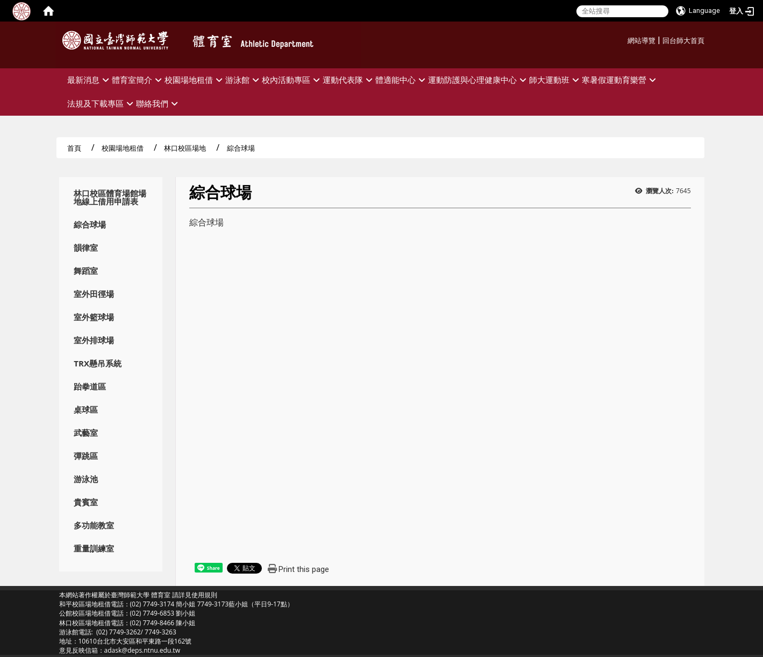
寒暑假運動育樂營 (620, 79)
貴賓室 (86, 502)
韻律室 (86, 248)
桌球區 (86, 410)
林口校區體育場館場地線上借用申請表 (110, 197)
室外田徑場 (94, 294)
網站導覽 (641, 41)
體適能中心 (401, 79)
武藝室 (86, 433)
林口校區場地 (185, 148)
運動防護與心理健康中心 (478, 79)
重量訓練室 (94, 549)
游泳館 (243, 79)
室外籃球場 (94, 317)
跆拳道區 (90, 387)
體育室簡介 (138, 79)
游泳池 (86, 479)
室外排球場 (94, 340)
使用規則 (204, 594)
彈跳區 (86, 456)
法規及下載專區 (101, 103)
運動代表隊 (349, 79)
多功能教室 (94, 525)
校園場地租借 (195, 79)
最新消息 (89, 79)
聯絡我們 (158, 103)
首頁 (74, 148)
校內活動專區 (292, 79)
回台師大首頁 (683, 41)
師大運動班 (555, 79)
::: (623, 39)
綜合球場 (90, 225)
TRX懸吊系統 (98, 363)
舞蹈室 (86, 271)
